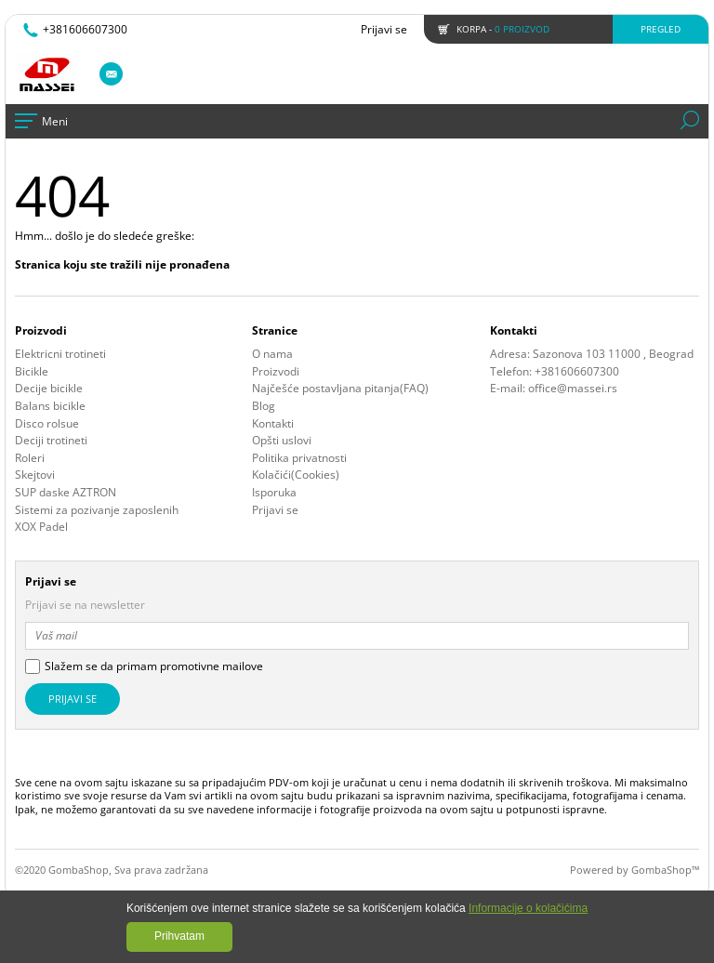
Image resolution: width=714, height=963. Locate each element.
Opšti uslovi (281, 440)
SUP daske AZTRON (65, 492)
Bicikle (31, 371)
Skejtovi (35, 475)
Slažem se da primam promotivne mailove (154, 666)
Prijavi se (384, 29)
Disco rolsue (47, 423)
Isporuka (274, 492)
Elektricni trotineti (60, 354)
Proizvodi (275, 371)
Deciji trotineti (51, 440)
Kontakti (273, 423)
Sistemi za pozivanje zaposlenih (96, 510)
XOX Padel (41, 527)
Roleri (30, 458)
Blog (263, 406)
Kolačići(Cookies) (295, 475)
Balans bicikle (50, 406)
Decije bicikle (49, 388)
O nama (272, 354)
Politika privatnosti (299, 458)
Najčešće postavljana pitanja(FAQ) (340, 388)
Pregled (661, 28)
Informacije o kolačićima (528, 908)
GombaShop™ (665, 870)
